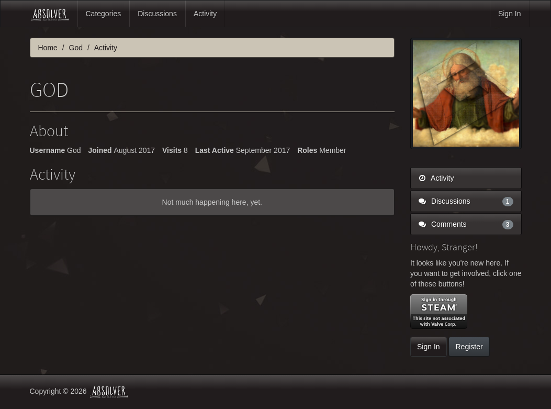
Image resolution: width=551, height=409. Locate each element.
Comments (466, 224)
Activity (205, 13)
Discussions (157, 13)
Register (468, 346)
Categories (103, 13)
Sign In (509, 13)
